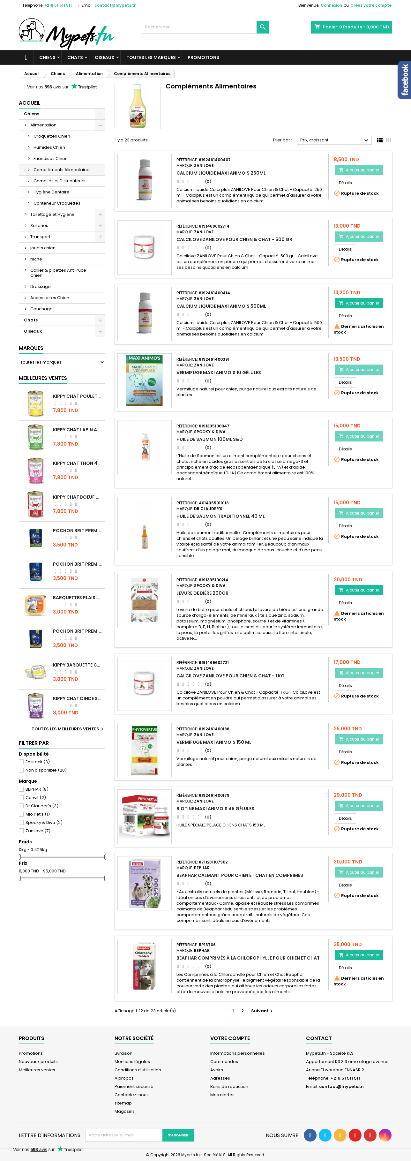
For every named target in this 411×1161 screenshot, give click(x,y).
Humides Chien (49, 147)
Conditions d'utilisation (138, 1070)
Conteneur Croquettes (57, 203)
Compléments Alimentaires (62, 170)
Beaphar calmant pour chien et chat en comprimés (239, 875)
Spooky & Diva (44, 822)
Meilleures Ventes (43, 378)
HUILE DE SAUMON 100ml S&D (209, 439)
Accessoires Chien (49, 298)
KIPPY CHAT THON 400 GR (77, 463)
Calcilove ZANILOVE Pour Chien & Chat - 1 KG (230, 676)
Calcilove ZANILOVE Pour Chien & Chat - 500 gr (234, 239)
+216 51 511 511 (58, 5)
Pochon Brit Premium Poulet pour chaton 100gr (77, 564)
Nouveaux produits (38, 1062)
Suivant (262, 1011)
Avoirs (216, 1070)
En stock (38, 762)
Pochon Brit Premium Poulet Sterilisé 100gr (77, 530)
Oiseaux (105, 57)
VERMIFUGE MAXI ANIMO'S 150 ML (213, 742)
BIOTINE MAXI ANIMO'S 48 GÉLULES (215, 808)
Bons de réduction (229, 1086)
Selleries (39, 225)
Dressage (40, 286)
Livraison (123, 1053)
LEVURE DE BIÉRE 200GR (202, 593)
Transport (40, 237)
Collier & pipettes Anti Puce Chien (58, 272)
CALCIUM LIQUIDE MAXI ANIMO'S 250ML (221, 173)
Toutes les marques (151, 57)
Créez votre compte (371, 5)
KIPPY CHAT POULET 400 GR (77, 396)
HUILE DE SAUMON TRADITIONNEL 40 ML (220, 516)
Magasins (125, 1111)
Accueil (30, 103)
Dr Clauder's (42, 806)
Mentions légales (132, 1062)
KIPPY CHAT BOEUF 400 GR (77, 497)
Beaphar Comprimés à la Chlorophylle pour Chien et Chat (248, 958)
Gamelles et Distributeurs (60, 181)
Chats (75, 57)
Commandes (224, 1062)
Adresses (220, 1078)
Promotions (203, 57)
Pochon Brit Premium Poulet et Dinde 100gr (77, 631)
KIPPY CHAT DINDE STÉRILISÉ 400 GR (77, 698)
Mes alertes (222, 1095)
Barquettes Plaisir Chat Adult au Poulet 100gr (77, 597)
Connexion (331, 5)
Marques (31, 348)
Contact (319, 1038)
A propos (124, 1078)
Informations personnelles (237, 1053)
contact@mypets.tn (115, 5)
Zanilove (38, 831)
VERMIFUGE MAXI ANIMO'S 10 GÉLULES (218, 372)
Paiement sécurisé (134, 1086)
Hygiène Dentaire (52, 192)
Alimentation (43, 125)
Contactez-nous (132, 1095)
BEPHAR (37, 789)
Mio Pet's (38, 814)
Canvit (36, 798)
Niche (36, 259)
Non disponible (46, 770)
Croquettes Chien (52, 136)
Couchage (41, 309)
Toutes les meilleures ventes (68, 729)
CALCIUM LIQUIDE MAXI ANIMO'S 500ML (221, 306)
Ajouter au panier (359, 170)
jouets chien (43, 248)
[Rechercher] (205, 27)
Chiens (47, 57)
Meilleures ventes (37, 1070)
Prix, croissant (335, 140)
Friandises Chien (51, 158)
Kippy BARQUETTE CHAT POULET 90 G (77, 664)
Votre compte (230, 1038)
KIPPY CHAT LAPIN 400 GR (77, 429)
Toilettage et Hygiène (52, 214)
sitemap (123, 1103)
